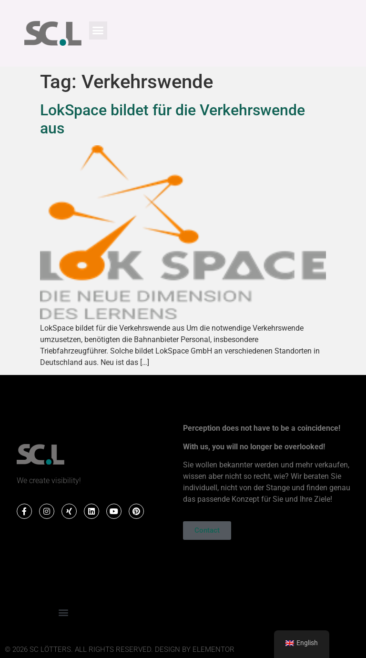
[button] (98, 30)
